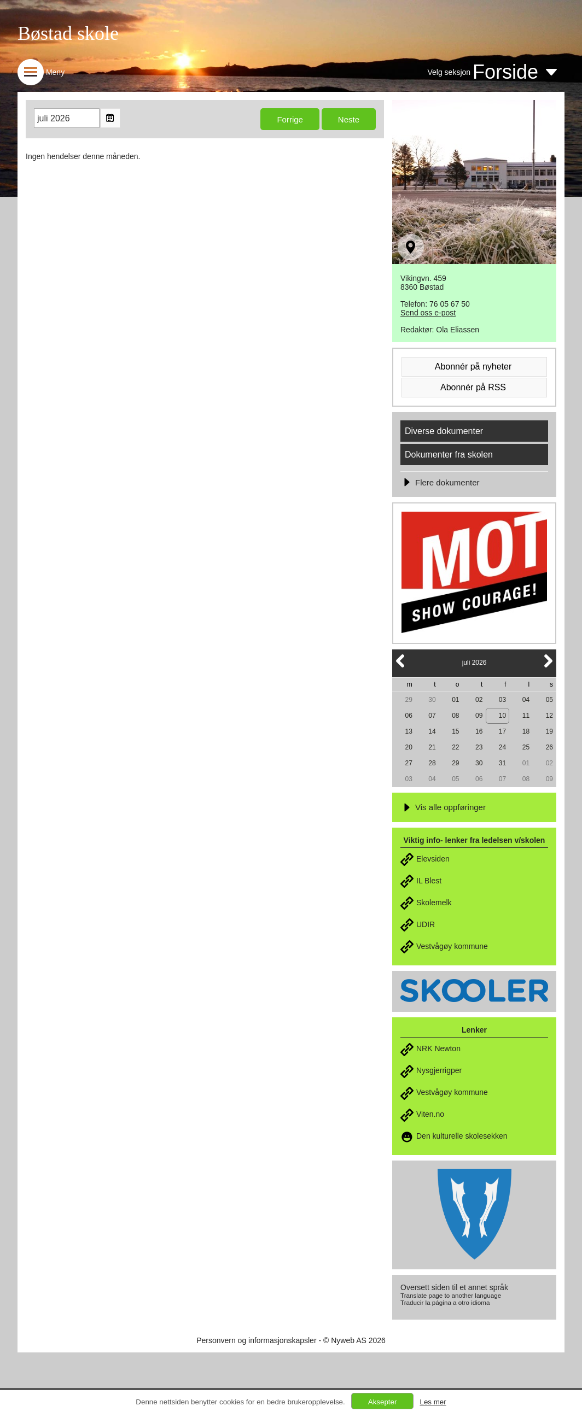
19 (549, 731)
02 (478, 700)
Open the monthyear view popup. (110, 118)
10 (502, 715)
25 (525, 747)
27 (408, 763)
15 (455, 731)
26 (549, 747)
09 (478, 715)
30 (431, 700)
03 (502, 700)
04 (525, 700)
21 (431, 747)
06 (408, 715)
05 (549, 700)
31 (502, 763)
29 (408, 700)
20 (408, 747)
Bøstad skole (68, 33)
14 (431, 731)
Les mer (433, 1402)
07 (431, 715)
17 (502, 731)
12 (549, 715)
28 (431, 763)
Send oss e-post (428, 312)
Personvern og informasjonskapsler (256, 1340)
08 (455, 715)
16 (478, 731)
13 (408, 731)
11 (525, 715)
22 (455, 747)
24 (502, 747)
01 (455, 700)
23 (478, 747)
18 (525, 731)
